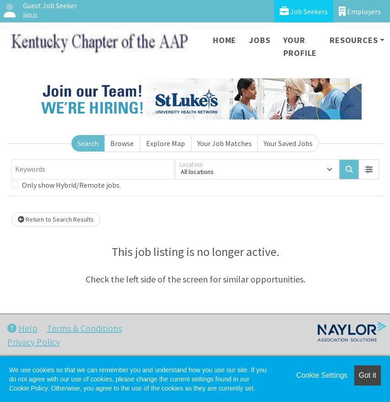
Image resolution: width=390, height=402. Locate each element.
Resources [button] (354, 40)
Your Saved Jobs (288, 143)
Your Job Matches (224, 143)
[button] (369, 169)
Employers (360, 11)
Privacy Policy (33, 342)
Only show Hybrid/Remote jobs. (71, 185)
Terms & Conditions (84, 328)
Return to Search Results (56, 219)
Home (224, 40)
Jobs (259, 40)
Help (22, 328)
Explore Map (165, 143)
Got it (367, 375)
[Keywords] (93, 169)
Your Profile (300, 46)
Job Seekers (304, 11)
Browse (122, 143)
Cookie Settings (321, 375)
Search (87, 143)
